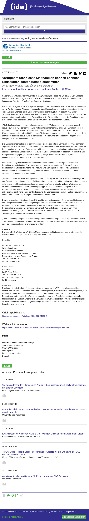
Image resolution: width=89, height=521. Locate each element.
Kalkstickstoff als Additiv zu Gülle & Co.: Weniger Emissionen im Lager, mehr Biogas (43, 433)
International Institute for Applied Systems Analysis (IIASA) (36, 89)
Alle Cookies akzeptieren (73, 517)
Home (3, 38)
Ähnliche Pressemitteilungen (44, 62)
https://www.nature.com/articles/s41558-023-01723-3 (24, 316)
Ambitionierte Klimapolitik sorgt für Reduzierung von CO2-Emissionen (36, 476)
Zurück (7, 57)
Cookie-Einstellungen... (12, 517)
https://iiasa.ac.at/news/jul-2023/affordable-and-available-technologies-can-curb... (36, 328)
